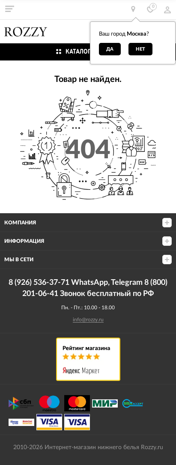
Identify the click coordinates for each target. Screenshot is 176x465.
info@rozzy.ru (88, 319)
